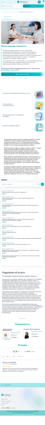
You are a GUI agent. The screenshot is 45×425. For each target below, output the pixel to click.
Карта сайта (4, 412)
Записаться (33, 6)
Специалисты (26, 81)
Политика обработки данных (8, 410)
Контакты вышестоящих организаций (11, 408)
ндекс (11, 361)
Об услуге (6, 81)
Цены (15, 81)
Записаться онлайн (22, 76)
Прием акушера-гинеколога (11, 21)
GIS (21, 361)
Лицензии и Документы (7, 407)
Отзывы (37, 81)
